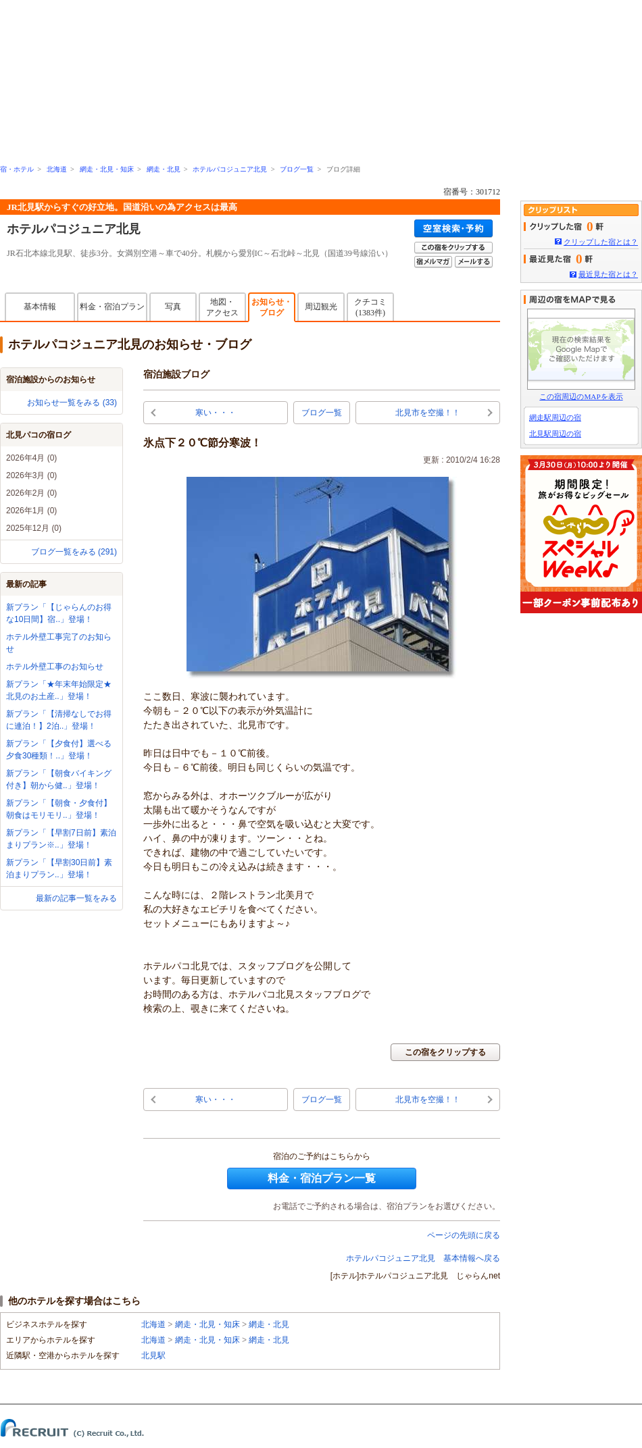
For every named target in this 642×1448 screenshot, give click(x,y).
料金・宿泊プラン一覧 (322, 1178)
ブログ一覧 (297, 169)
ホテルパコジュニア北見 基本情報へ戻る (423, 1258)
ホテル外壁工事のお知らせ (54, 666)
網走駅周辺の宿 (555, 417)
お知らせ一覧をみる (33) (72, 402)
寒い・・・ (215, 412)
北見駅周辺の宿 (555, 434)
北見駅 (153, 1355)
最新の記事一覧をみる (76, 898)
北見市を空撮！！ (427, 412)
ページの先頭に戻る (463, 1235)
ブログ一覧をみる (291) (74, 552)
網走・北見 (163, 169)
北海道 (57, 169)
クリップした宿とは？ (601, 242)
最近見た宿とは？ (608, 274)
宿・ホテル (17, 169)
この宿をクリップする (445, 1052)
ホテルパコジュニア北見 (230, 169)
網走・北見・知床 (107, 169)
